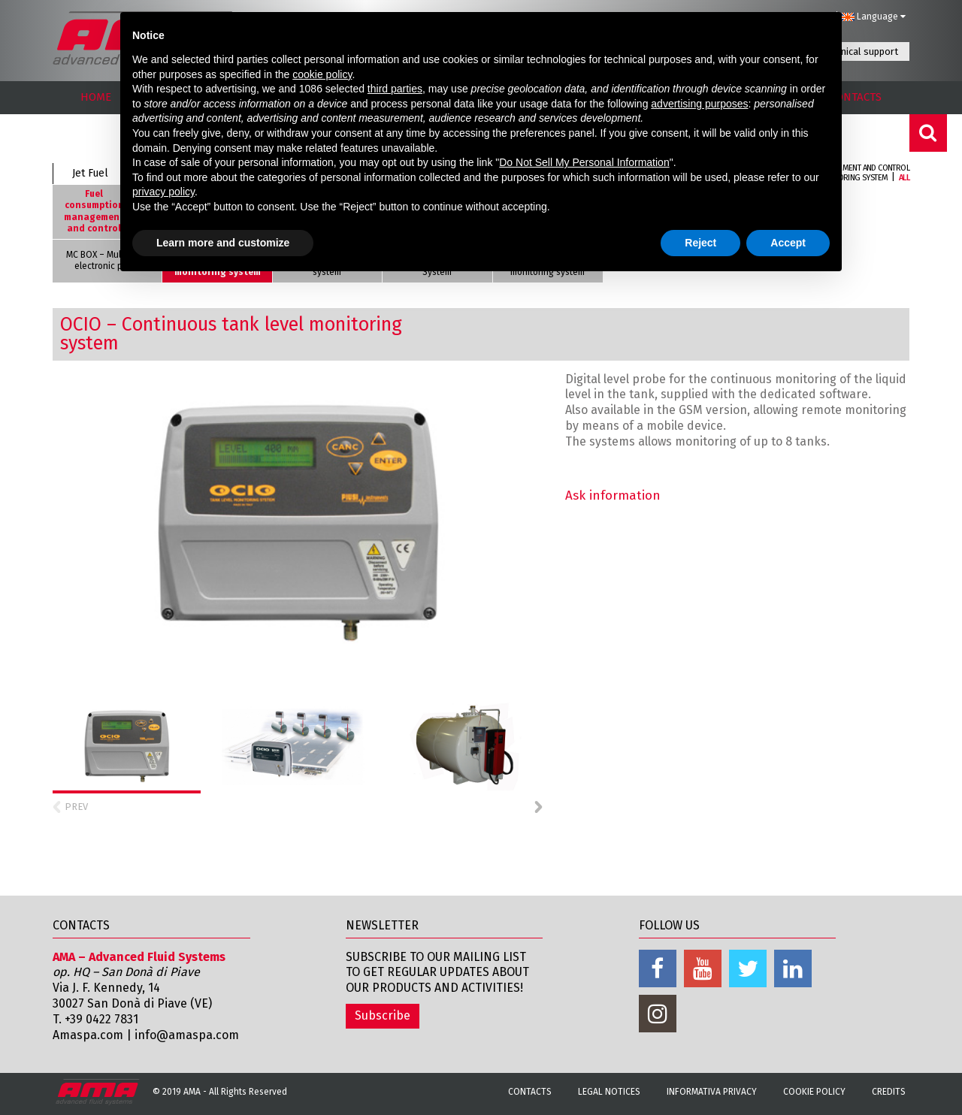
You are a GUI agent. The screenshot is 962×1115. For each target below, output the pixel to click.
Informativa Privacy (712, 1091)
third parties (395, 89)
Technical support (859, 51)
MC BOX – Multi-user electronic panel (107, 260)
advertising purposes (699, 104)
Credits (889, 1091)
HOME (95, 97)
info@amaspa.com (187, 1035)
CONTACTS (856, 97)
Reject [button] (700, 243)
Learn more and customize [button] (222, 243)
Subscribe (382, 1015)
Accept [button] (788, 243)
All (904, 178)
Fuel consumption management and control (94, 211)
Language (873, 16)
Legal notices (609, 1091)
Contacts (530, 1091)
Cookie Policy (814, 1091)
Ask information (613, 495)
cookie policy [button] (322, 74)
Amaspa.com (88, 1035)
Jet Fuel (90, 173)
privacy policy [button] (163, 192)
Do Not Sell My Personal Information (584, 162)
